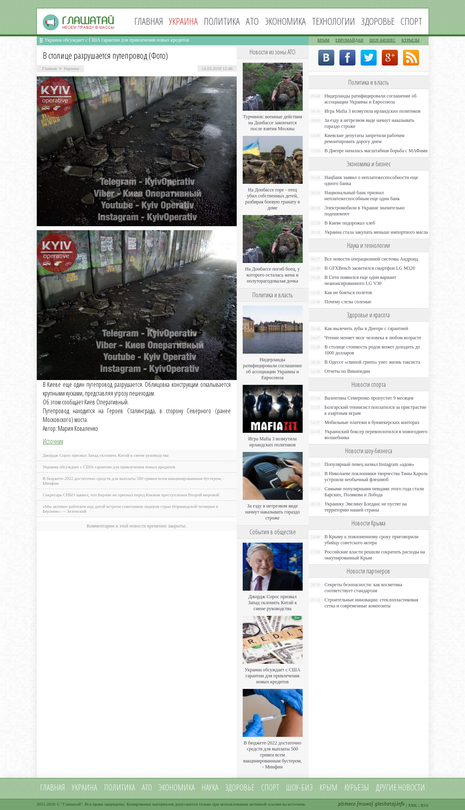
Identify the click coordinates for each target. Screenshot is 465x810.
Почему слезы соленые (348, 301)
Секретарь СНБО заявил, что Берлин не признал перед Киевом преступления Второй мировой (131, 494)
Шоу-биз (299, 787)
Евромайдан (349, 40)
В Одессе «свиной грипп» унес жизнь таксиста (373, 362)
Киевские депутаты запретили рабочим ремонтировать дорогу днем (365, 138)
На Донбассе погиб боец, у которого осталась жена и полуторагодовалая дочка (272, 275)
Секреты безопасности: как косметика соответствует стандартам (363, 587)
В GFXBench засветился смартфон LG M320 (370, 268)
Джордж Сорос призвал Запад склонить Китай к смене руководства (106, 455)
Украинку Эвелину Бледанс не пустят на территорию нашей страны (366, 507)
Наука (210, 787)
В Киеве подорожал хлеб (350, 223)
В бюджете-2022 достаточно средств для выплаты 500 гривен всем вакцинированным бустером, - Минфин (272, 755)
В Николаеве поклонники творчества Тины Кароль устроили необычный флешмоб (376, 476)
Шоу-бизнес (382, 40)
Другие (386, 787)
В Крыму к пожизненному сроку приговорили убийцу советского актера (372, 539)
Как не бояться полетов (348, 292)
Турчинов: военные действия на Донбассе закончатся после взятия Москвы (272, 122)
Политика (222, 21)
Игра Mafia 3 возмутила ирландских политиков (272, 442)
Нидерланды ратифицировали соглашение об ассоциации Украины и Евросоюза (272, 368)
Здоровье (378, 21)
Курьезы (410, 40)
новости (411, 787)
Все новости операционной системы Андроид (371, 259)
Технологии (333, 21)
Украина (71, 68)
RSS (425, 805)
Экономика (285, 21)
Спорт (411, 21)
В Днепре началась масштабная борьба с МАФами (376, 150)
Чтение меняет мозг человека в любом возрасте (373, 337)
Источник (53, 441)
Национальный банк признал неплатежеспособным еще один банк (362, 195)
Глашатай (72, 804)
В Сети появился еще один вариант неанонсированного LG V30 (361, 280)
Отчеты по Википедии (347, 371)
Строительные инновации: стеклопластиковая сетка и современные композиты (371, 603)
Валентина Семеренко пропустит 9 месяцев (369, 398)
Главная (148, 21)
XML (412, 805)
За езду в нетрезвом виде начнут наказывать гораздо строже (272, 512)
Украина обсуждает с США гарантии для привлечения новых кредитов (117, 40)
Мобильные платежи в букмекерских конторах (372, 422)
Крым (323, 40)
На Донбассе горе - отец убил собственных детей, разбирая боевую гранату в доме (272, 199)
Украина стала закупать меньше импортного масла (376, 232)
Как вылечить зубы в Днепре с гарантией (367, 328)
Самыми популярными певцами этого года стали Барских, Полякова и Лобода (374, 492)
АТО (252, 21)
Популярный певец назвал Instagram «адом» (369, 464)
